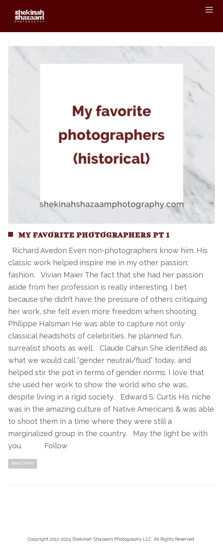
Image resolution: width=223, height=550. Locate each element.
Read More (22, 463)
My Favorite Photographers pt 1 (94, 235)
